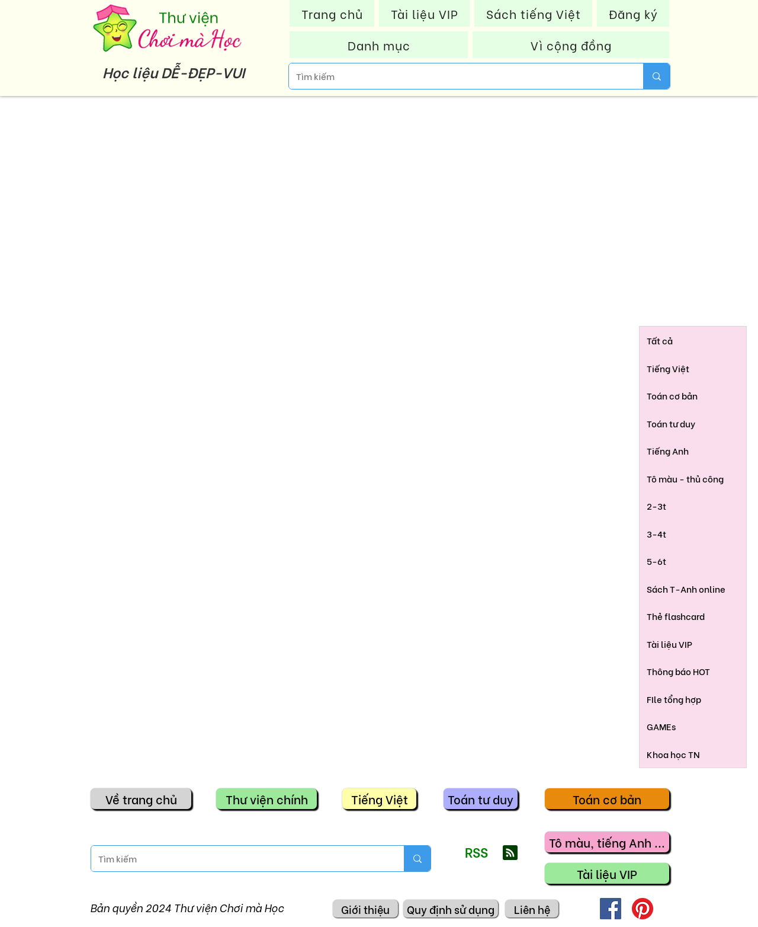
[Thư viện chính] (266, 798)
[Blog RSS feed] (510, 853)
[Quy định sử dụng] (450, 909)
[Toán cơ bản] (607, 798)
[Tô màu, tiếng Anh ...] (607, 842)
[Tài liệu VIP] (607, 873)
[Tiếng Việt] (379, 798)
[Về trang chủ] (141, 798)
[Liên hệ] (531, 909)
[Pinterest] (642, 908)
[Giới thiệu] (365, 909)
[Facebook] (610, 908)
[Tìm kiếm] (457, 76)
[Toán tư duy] (481, 798)
